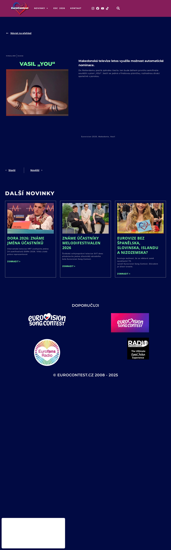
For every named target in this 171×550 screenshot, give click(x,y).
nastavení (26, 544)
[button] (119, 8)
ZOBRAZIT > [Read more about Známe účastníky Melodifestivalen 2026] (68, 266)
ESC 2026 (59, 8)
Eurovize (20, 56)
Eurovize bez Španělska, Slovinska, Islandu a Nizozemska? (137, 245)
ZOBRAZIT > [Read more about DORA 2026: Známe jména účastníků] (13, 261)
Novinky (41, 8)
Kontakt (75, 8)
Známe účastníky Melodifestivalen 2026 (81, 243)
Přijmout (54, 539)
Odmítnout (54, 544)
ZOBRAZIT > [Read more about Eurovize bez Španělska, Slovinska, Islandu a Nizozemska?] (123, 274)
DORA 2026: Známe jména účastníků (25, 241)
